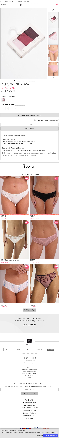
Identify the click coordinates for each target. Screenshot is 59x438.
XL (15, 108)
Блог (29, 377)
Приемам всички (50, 435)
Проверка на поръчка (29, 363)
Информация (29, 128)
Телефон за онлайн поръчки (29, 407)
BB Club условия (29, 375)
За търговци (29, 418)
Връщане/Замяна (26, 373)
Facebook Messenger (30, 402)
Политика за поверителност (29, 369)
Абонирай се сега (30, 393)
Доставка (34, 373)
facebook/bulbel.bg (30, 413)
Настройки (39, 435)
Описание (29, 124)
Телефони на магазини (29, 410)
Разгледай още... (29, 310)
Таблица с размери (20, 105)
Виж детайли (29, 325)
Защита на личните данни (29, 371)
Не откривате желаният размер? (46, 120)
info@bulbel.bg (30, 405)
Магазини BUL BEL (29, 365)
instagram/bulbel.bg (30, 415)
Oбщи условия (29, 367)
